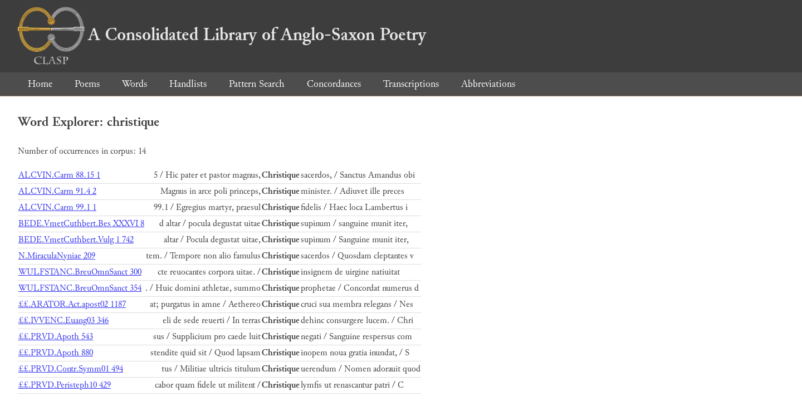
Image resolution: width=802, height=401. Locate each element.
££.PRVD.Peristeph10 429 (64, 385)
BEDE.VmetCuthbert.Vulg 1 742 (76, 239)
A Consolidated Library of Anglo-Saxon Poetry (222, 34)
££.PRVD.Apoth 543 (55, 336)
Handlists (188, 84)
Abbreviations (488, 84)
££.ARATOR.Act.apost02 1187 (72, 304)
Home (40, 84)
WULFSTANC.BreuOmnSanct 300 (79, 272)
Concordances (334, 84)
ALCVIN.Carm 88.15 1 (59, 175)
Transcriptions (411, 84)
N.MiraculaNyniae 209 (56, 256)
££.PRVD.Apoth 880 (55, 352)
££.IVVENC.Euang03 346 (63, 320)
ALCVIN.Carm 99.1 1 (57, 207)
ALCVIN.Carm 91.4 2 (57, 191)
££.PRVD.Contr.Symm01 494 (70, 369)
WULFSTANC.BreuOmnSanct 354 (79, 288)
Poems (87, 84)
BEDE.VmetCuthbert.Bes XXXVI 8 (81, 223)
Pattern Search (257, 84)
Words (134, 84)
